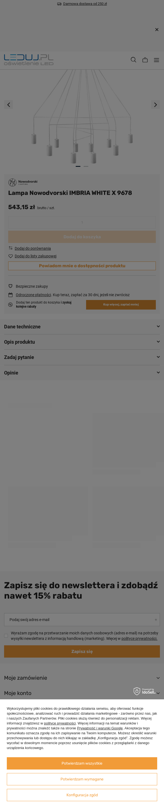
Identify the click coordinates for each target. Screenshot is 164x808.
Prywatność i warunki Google (100, 728)
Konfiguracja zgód (82, 795)
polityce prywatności (60, 723)
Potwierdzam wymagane (82, 779)
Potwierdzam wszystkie (82, 763)
